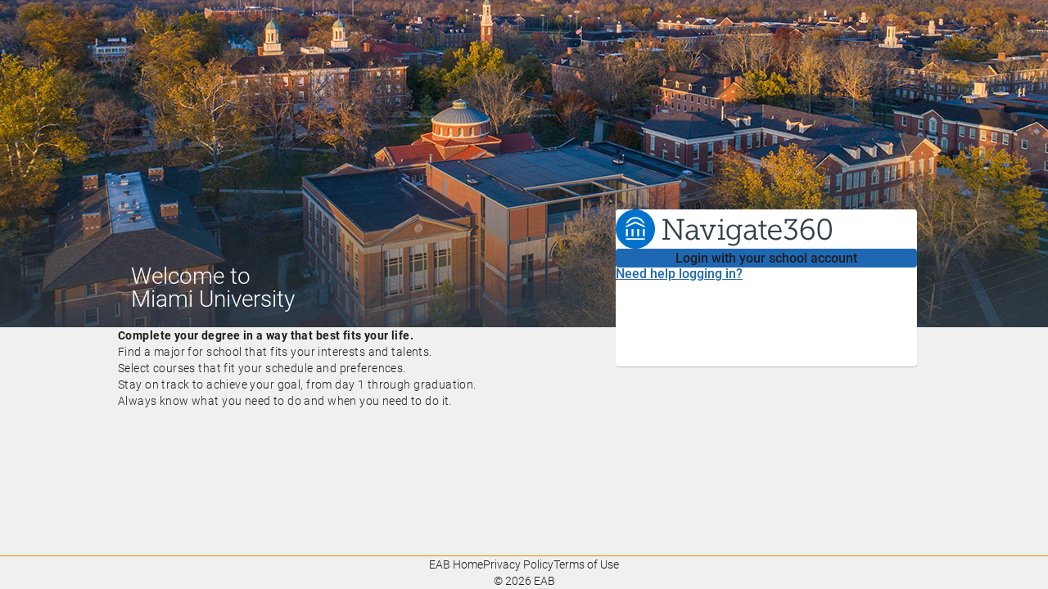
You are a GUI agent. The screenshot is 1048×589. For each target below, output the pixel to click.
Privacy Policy (518, 564)
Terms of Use (586, 564)
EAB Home (456, 564)
